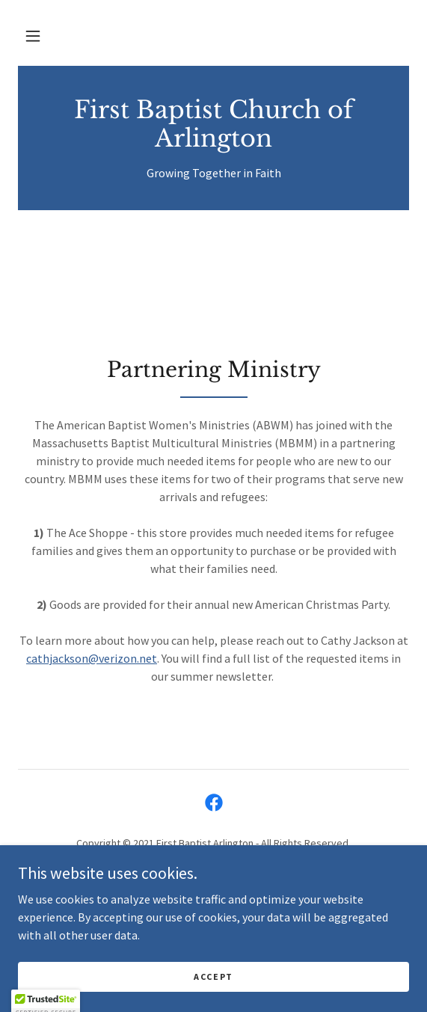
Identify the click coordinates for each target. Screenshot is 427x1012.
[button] (33, 36)
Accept (213, 976)
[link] (213, 124)
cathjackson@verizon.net (91, 658)
